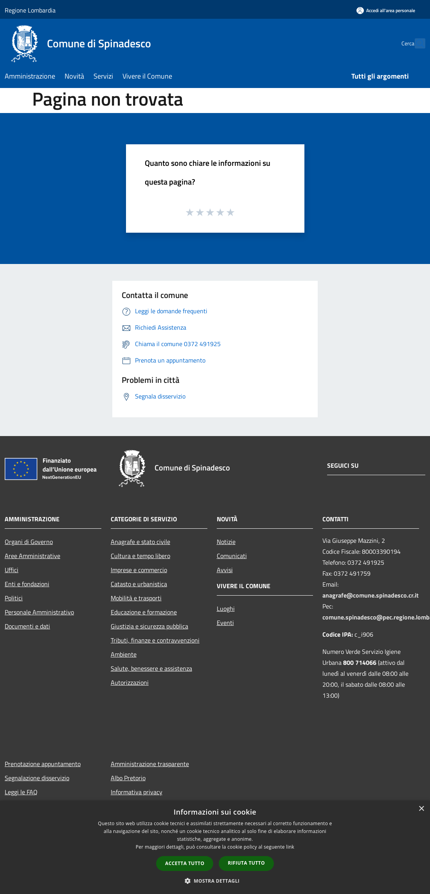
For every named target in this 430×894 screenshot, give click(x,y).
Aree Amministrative (32, 555)
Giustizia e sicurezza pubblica (149, 626)
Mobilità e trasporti (136, 598)
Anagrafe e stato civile (140, 541)
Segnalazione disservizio (37, 778)
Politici (14, 598)
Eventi (225, 622)
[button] (215, 881)
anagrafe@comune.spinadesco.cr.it (370, 595)
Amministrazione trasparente (150, 763)
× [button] (421, 809)
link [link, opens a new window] (290, 847)
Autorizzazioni (130, 682)
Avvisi (225, 569)
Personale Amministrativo (39, 612)
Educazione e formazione (144, 612)
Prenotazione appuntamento (43, 763)
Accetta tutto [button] (184, 863)
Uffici (11, 569)
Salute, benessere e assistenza (151, 668)
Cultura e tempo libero (140, 555)
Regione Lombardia (30, 10)
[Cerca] (416, 43)
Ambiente (124, 654)
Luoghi (226, 608)
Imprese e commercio (139, 569)
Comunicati (232, 555)
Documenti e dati (27, 626)
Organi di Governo (29, 541)
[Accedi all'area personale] (385, 10)
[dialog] (215, 847)
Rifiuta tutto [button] (246, 863)
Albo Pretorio (128, 778)
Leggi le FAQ (21, 792)
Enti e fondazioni (27, 584)
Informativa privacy (136, 792)
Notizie (226, 541)
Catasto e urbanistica (139, 584)
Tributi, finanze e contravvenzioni (155, 640)
